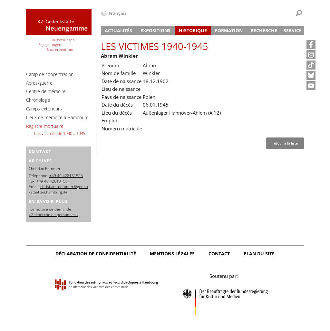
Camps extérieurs (44, 109)
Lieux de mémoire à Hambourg (57, 117)
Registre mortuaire (44, 126)
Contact (219, 254)
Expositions (155, 30)
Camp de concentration (49, 74)
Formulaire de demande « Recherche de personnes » (53, 211)
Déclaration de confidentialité (95, 254)
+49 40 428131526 (66, 175)
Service (293, 30)
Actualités (118, 30)
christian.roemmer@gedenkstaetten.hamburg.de (58, 189)
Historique (193, 30)
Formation (229, 30)
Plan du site (259, 254)
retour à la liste (285, 143)
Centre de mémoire (46, 91)
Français (117, 13)
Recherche (264, 30)
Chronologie (38, 100)
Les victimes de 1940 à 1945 (59, 133)
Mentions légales (172, 254)
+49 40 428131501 (53, 181)
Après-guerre (39, 83)
